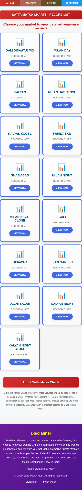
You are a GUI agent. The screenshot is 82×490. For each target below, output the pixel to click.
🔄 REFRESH (72, 3)
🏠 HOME (10, 3)
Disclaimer (31, 481)
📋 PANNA (51, 3)
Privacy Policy (49, 481)
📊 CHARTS (30, 3)
